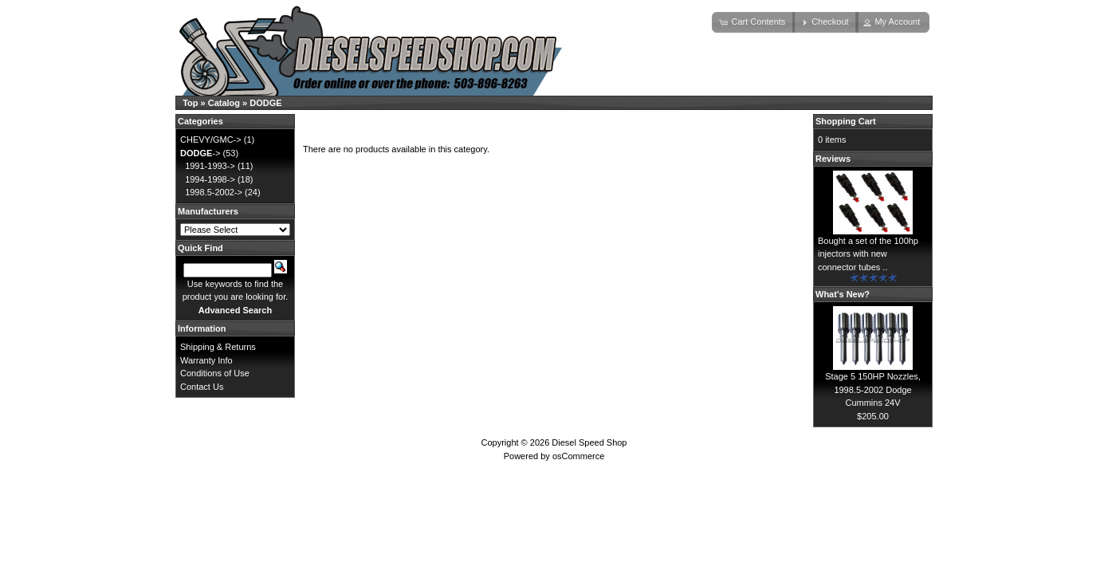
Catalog (224, 103)
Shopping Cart (845, 121)
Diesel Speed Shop (589, 442)
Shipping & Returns (218, 347)
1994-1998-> (210, 179)
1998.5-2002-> (213, 192)
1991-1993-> (210, 166)
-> (200, 153)
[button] (753, 22)
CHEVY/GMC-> (211, 139)
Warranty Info (206, 360)
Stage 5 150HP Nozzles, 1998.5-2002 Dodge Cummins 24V (873, 389)
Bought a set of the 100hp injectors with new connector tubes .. (868, 254)
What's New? (842, 294)
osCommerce (578, 456)
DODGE (265, 103)
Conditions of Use (214, 373)
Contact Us (201, 386)
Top (190, 103)
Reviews (833, 158)
